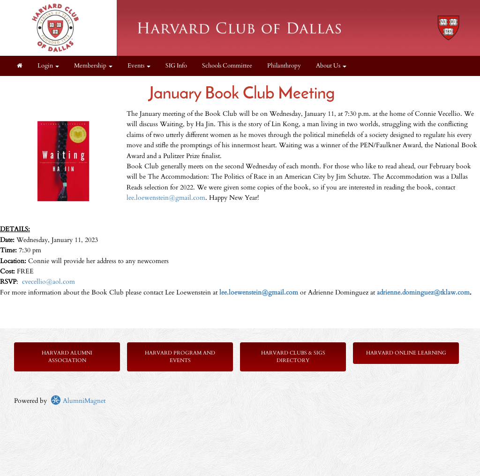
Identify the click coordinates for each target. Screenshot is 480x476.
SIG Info (176, 66)
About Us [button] (331, 66)
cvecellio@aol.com (48, 281)
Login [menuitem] (48, 66)
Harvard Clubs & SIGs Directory (293, 356)
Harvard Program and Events (180, 356)
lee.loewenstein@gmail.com (166, 197)
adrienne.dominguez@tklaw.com (423, 292)
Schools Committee (227, 66)
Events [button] (139, 66)
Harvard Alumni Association (67, 356)
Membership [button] (93, 66)
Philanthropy (284, 66)
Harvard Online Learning (406, 352)
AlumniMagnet (78, 400)
